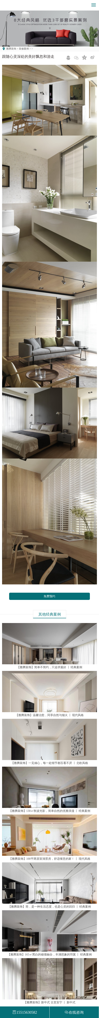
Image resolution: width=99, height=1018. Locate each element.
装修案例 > (24, 48)
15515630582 (24, 1012)
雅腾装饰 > (12, 48)
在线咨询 (74, 1012)
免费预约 (49, 596)
